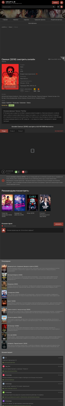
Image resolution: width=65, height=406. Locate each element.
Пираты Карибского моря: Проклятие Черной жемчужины (21, 397)
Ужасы (10, 27)
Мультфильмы (32, 23)
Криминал (23, 102)
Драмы (29, 102)
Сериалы (26, 19)
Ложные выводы (8, 380)
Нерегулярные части (10, 388)
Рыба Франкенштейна (10, 371)
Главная (5, 19)
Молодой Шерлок (9, 362)
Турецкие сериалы (40, 19)
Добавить (58, 224)
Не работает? (59, 131)
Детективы (16, 102)
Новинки (15, 19)
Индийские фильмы (56, 19)
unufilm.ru (4, 27)
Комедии (9, 102)
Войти (55, 2)
